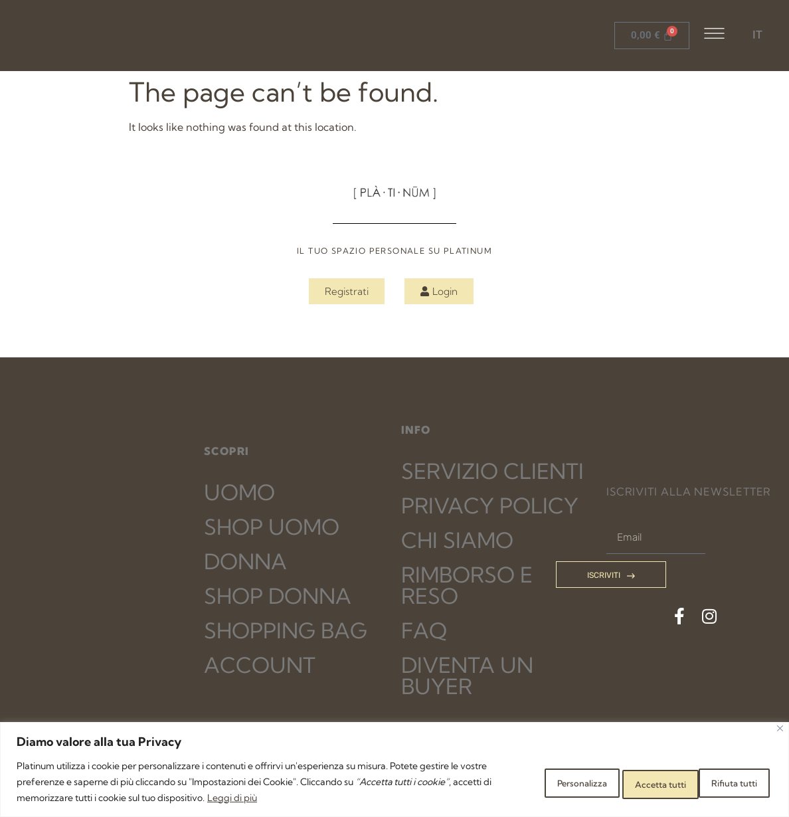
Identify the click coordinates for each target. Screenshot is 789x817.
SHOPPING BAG (285, 630)
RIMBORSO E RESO (467, 585)
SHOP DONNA (277, 596)
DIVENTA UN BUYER (467, 675)
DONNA (245, 561)
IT (757, 35)
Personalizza (533, 782)
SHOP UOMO (271, 526)
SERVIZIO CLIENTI (492, 471)
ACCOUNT (259, 665)
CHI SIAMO (457, 540)
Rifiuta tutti (629, 782)
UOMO (239, 492)
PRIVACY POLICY (489, 505)
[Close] (780, 728)
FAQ (424, 630)
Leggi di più (308, 798)
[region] (394, 769)
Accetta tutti (725, 782)
